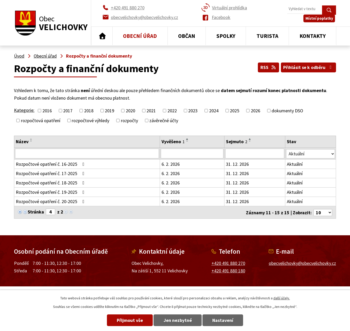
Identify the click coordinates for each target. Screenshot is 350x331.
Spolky (225, 35)
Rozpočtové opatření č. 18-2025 (51, 183)
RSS (266, 67)
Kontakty (313, 35)
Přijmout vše (126, 320)
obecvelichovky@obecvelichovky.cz (302, 263)
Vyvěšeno (173, 141)
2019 (109, 111)
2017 (67, 111)
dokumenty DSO (287, 111)
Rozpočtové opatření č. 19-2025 (51, 192)
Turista (267, 35)
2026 (255, 111)
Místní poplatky (320, 20)
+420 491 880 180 (228, 270)
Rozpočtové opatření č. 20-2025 (51, 201)
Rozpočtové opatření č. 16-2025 (51, 164)
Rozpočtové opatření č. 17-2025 (51, 173)
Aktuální (295, 164)
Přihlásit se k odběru (307, 67)
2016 (47, 111)
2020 (130, 111)
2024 (213, 111)
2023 (193, 111)
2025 (234, 111)
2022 (172, 111)
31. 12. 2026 (237, 164)
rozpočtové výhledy (90, 120)
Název (22, 141)
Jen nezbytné (178, 320)
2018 (88, 111)
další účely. (281, 298)
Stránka (36, 212)
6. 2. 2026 (171, 164)
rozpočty (129, 120)
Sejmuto (236, 141)
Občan (186, 35)
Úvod (101, 36)
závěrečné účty (163, 120)
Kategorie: (24, 110)
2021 (151, 111)
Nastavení (226, 320)
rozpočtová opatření (40, 120)
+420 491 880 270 (228, 263)
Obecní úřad (140, 35)
